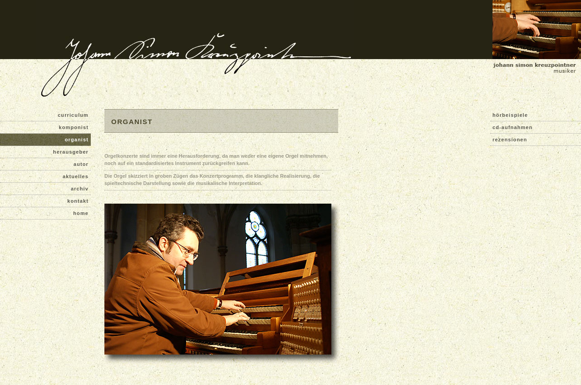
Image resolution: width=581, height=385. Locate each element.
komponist (74, 127)
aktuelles (76, 176)
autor (81, 164)
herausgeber (71, 152)
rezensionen (509, 139)
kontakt (78, 201)
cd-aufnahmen (512, 127)
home (81, 213)
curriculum (73, 115)
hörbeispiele (510, 115)
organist (77, 139)
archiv (80, 188)
